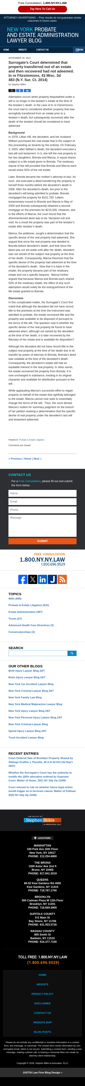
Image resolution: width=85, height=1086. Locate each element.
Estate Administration (26, 612)
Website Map (42, 1030)
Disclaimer (42, 1010)
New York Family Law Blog (25, 699)
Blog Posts (42, 1040)
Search (72, 654)
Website (28, 50)
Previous (15, 458)
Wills (15, 598)
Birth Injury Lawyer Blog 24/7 (27, 672)
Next (39, 458)
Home (9, 50)
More (79, 50)
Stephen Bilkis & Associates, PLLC (52, 1072)
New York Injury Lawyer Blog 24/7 (30, 713)
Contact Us (50, 50)
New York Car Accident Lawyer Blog (32, 685)
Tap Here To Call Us (42, 9)
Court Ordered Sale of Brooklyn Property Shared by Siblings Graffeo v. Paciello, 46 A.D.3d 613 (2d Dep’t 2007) (42, 766)
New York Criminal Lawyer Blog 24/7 (32, 692)
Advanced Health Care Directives (32, 626)
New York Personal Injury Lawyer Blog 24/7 (36, 720)
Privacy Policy (42, 1000)
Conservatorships (22, 633)
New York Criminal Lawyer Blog (29, 727)
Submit (42, 541)
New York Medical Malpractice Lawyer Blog (36, 706)
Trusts (15, 619)
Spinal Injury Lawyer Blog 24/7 (28, 734)
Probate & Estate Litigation (32, 440)
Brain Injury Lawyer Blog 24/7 (27, 679)
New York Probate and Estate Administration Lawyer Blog (42, 34)
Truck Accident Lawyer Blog (26, 741)
